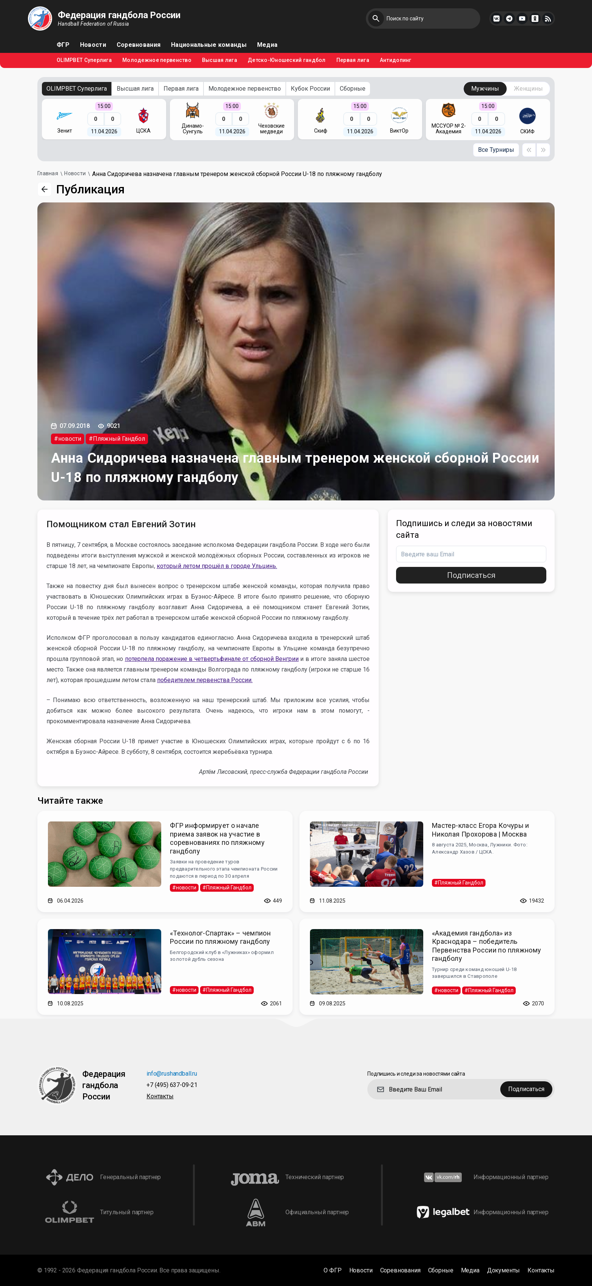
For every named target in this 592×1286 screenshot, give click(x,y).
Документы (503, 1270)
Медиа (267, 45)
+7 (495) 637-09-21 (171, 1085)
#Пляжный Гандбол (117, 438)
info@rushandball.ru (171, 1074)
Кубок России (310, 88)
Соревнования (138, 45)
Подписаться (471, 575)
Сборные (352, 88)
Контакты (160, 1096)
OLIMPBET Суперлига (84, 60)
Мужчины (485, 88)
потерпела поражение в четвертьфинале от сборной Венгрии (212, 658)
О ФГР (332, 1270)
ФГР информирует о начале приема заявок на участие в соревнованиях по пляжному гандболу (217, 838)
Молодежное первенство (156, 60)
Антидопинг (396, 60)
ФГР (63, 45)
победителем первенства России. (205, 680)
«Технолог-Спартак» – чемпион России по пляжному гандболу (220, 937)
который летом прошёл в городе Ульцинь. (217, 566)
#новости (67, 438)
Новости (93, 45)
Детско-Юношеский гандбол (287, 60)
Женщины (528, 88)
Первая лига (352, 60)
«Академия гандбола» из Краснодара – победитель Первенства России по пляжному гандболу (486, 946)
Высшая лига (219, 60)
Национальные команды (209, 45)
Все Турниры (496, 149)
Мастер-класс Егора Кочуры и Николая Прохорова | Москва (480, 829)
